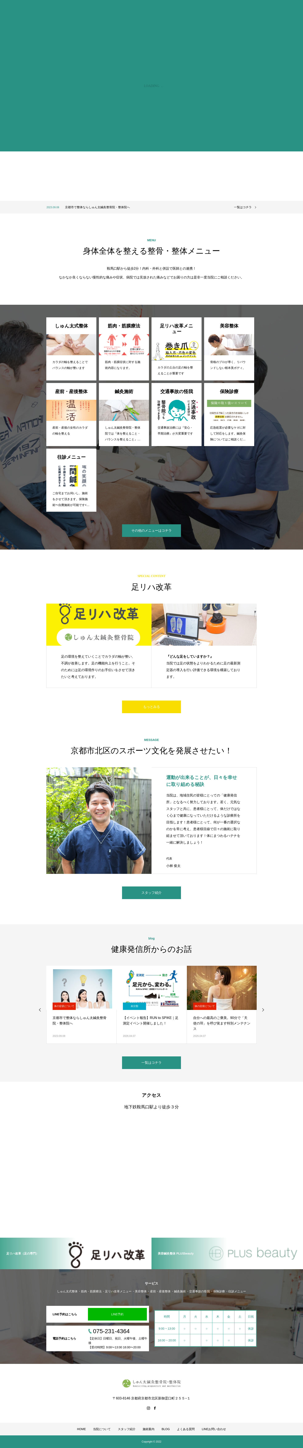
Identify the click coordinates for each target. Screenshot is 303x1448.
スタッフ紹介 (151, 892)
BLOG (166, 1429)
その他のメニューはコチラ (151, 530)
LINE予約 (117, 1314)
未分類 (134, 1006)
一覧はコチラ (243, 207)
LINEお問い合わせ (214, 1429)
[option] (135, 207)
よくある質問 (186, 1429)
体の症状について (64, 1006)
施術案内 (148, 1429)
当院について (102, 1429)
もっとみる (151, 707)
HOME (81, 1429)
